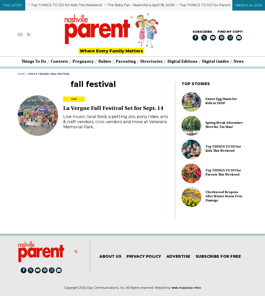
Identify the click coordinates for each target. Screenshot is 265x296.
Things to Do (33, 62)
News (239, 62)
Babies (104, 62)
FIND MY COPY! (230, 32)
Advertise (178, 256)
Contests (59, 62)
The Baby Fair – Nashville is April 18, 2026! (142, 5)
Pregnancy (83, 62)
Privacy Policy (143, 256)
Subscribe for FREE (218, 256)
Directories (151, 62)
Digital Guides (215, 62)
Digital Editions (182, 62)
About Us (110, 256)
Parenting (126, 62)
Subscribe (202, 32)
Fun (73, 99)
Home (21, 73)
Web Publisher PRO (186, 287)
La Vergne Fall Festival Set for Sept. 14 (113, 109)
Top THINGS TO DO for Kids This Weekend (67, 5)
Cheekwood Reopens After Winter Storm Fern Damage (223, 196)
